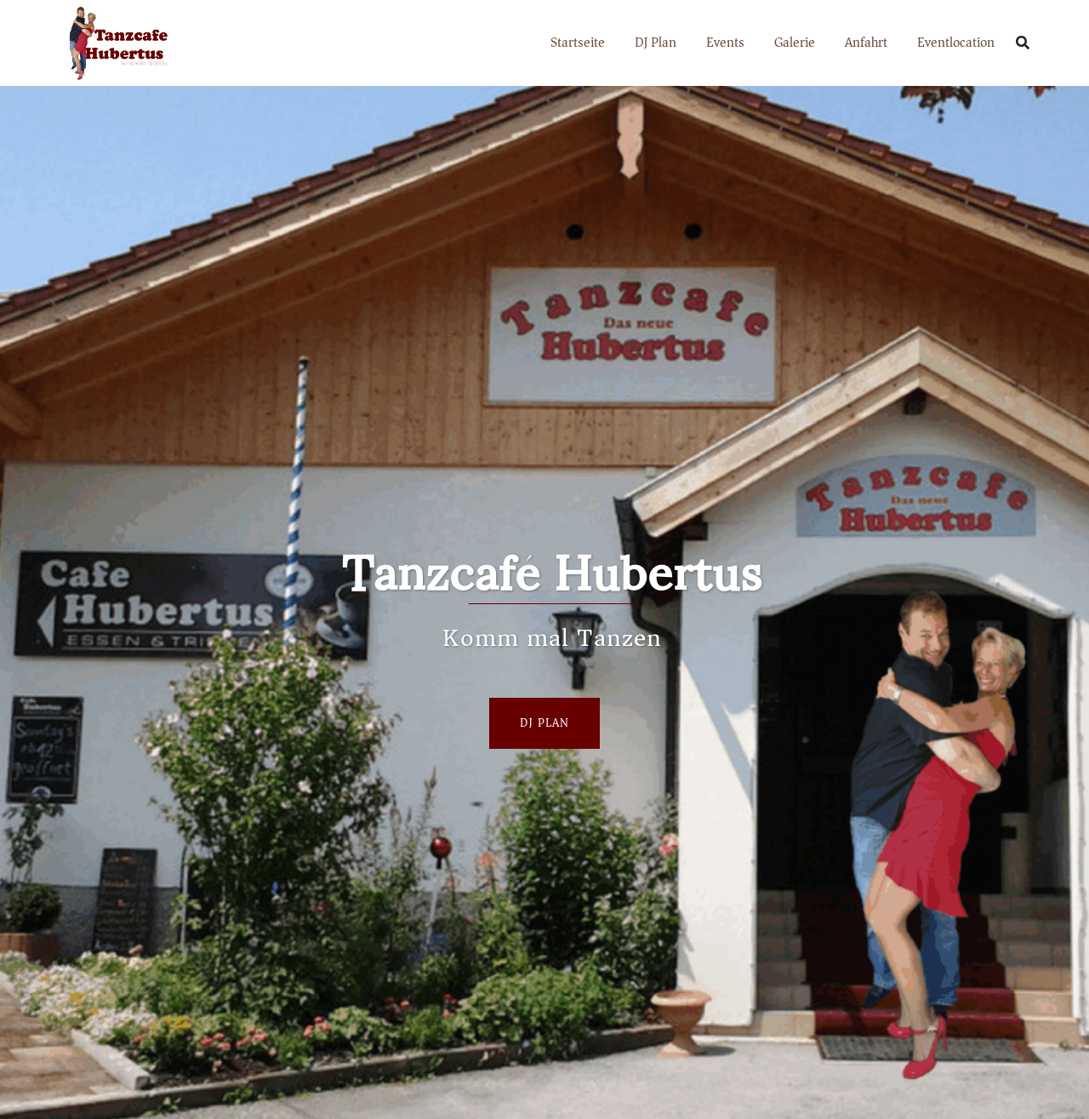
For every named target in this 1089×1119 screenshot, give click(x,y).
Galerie (794, 42)
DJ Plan (655, 42)
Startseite (577, 42)
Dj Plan (544, 723)
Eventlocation (956, 42)
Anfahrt (866, 42)
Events (725, 42)
